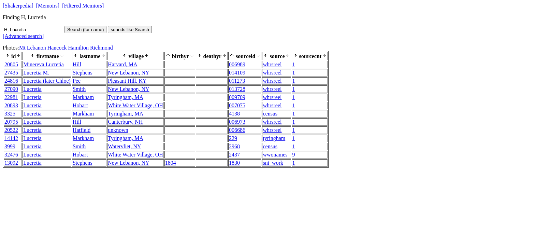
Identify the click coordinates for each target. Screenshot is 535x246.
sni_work (273, 163)
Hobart (80, 105)
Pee (77, 81)
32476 (11, 155)
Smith (79, 89)
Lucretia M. (36, 73)
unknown (118, 130)
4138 (234, 114)
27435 (11, 73)
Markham (83, 97)
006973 (237, 122)
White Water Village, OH (135, 105)
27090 (11, 89)
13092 (11, 163)
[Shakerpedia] (18, 6)
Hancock (57, 48)
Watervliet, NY (124, 146)
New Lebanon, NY (128, 73)
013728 (237, 89)
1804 (170, 163)
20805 (11, 64)
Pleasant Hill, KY (127, 81)
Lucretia (32, 89)
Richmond (101, 48)
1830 (234, 163)
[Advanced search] (23, 36)
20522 (11, 130)
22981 (11, 97)
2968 (234, 146)
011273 (237, 81)
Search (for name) (85, 29)
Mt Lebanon (32, 48)
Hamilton (78, 48)
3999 (9, 146)
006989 (237, 64)
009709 (237, 97)
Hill (77, 64)
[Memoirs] (47, 6)
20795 (11, 122)
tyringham (274, 138)
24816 (11, 81)
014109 (237, 73)
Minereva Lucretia (43, 64)
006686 (237, 130)
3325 (9, 114)
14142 (11, 138)
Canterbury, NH (125, 122)
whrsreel (272, 64)
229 (233, 138)
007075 (237, 105)
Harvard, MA (122, 64)
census (270, 114)
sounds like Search (130, 29)
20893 (11, 105)
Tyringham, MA (125, 97)
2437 (234, 155)
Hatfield (81, 130)
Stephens (82, 73)
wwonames (275, 155)
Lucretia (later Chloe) (47, 81)
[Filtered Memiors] (83, 6)
